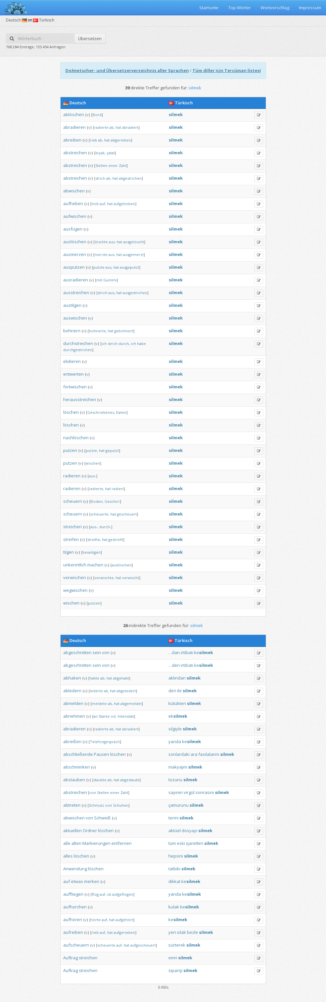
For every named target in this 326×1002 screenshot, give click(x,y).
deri (172, 691)
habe (141, 343)
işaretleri (194, 843)
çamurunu (178, 805)
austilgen (72, 305)
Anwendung (75, 869)
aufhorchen (75, 907)
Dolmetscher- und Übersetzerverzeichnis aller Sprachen (127, 70)
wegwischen (75, 590)
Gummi (110, 279)
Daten (121, 412)
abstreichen (75, 153)
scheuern (72, 501)
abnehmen (74, 716)
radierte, (96, 488)
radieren (71, 476)
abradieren (74, 127)
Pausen (101, 754)
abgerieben (121, 140)
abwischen (74, 191)
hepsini (175, 856)
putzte (99, 267)
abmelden (73, 703)
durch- (105, 526)
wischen (93, 463)
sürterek (176, 945)
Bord (97, 114)
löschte (101, 241)
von (105, 652)
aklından (177, 678)
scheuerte (106, 945)
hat (118, 127)
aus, (112, 241)
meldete (99, 703)
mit (99, 279)
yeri (172, 932)
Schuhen (120, 805)
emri (172, 958)
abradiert (130, 127)
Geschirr (112, 501)
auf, (103, 203)
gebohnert (123, 330)
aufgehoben (124, 203)
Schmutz (96, 805)
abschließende (78, 754)
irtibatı (187, 652)
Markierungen (96, 843)
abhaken (72, 678)
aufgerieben (124, 932)
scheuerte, (100, 514)
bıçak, (100, 152)
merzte (100, 254)
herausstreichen (79, 399)
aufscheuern (76, 945)
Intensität (126, 716)
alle (66, 843)
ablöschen (73, 114)
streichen (72, 527)
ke (203, 652)
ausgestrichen (135, 292)
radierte (101, 127)
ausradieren (75, 280)
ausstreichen (76, 292)
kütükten (177, 703)
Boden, (97, 501)
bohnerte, (98, 330)
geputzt (112, 450)
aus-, (94, 526)
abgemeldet (131, 703)
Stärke (104, 716)
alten (76, 843)
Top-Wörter (239, 7)
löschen (71, 412)
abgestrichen (130, 178)
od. (114, 716)
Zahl (122, 165)
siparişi (175, 970)
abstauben (74, 780)
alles (68, 856)
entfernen (121, 843)
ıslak (181, 932)
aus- (92, 475)
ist (109, 894)
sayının (175, 792)
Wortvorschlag (275, 7)
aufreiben (73, 932)
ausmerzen (74, 254)
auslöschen (74, 242)
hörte (96, 919)
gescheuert (127, 514)
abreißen (72, 741)
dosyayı (189, 830)
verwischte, (104, 577)
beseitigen (91, 552)
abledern (72, 691)
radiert (118, 488)
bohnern (71, 331)
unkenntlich (74, 565)
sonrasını (204, 792)
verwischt (130, 577)
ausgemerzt (133, 254)
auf (66, 881)
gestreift (115, 539)
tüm (172, 843)
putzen (70, 450)
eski (181, 843)
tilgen (68, 552)
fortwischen (75, 387)
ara (194, 754)
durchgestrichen (77, 349)
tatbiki (174, 869)
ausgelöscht (133, 241)
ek (177, 716)
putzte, (92, 450)
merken (91, 881)
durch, (124, 343)
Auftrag (70, 958)
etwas (77, 881)
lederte (96, 690)
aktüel (174, 830)
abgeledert (126, 690)
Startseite (209, 7)
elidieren (72, 361)
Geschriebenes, (101, 412)
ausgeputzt (129, 267)
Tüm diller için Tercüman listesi (226, 70)
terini (173, 818)
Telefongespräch (105, 741)
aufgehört (124, 919)
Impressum (310, 7)
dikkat (174, 881)
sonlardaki (179, 754)
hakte (94, 678)
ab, (112, 127)
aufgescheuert (143, 945)
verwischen (74, 577)
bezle (192, 932)
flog (95, 894)
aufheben (73, 203)
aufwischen (74, 216)
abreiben (72, 140)
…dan (174, 652)
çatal (110, 152)
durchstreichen (78, 343)
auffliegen (73, 894)
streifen (71, 539)
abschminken (76, 767)
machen (95, 565)
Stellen (101, 165)
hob (95, 203)
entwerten (73, 374)
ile (179, 691)
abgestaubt (129, 779)
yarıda (174, 741)
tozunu (175, 780)
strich (100, 178)
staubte (99, 779)
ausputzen (74, 267)
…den (174, 665)
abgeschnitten (77, 652)
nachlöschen (76, 438)
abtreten (71, 805)
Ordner (90, 830)
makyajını (177, 767)
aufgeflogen (122, 894)
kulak (173, 907)
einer (113, 165)
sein (96, 652)
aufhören (72, 919)
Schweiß (102, 818)
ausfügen (72, 229)
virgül (189, 792)
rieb (93, 140)
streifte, (94, 539)
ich (104, 343)
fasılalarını (208, 754)
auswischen (75, 318)
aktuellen (72, 830)
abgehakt (121, 678)
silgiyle (175, 729)
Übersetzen (90, 38)
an (95, 716)
